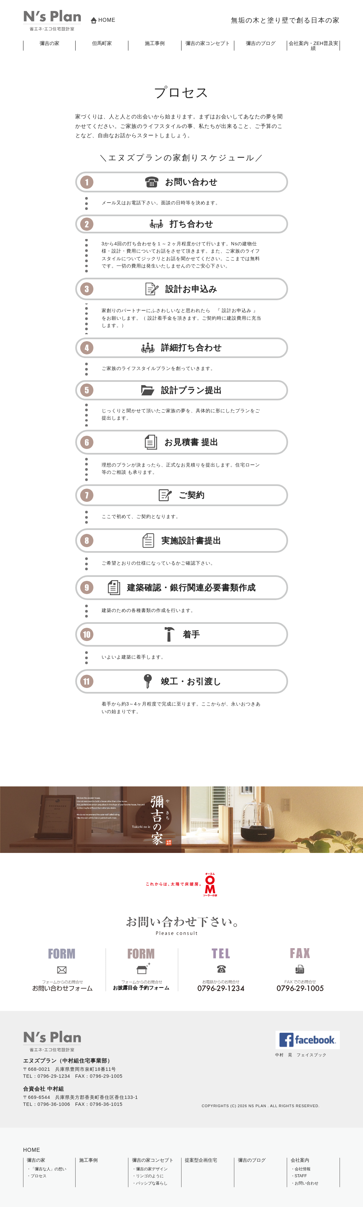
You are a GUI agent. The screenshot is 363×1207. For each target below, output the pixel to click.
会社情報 (303, 1169)
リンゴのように (150, 1176)
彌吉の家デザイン (152, 1169)
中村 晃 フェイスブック (307, 1053)
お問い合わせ (306, 1183)
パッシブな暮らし (152, 1183)
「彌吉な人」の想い (48, 1169)
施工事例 (155, 43)
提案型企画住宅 (201, 1160)
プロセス (39, 1176)
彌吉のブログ (261, 43)
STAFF (301, 1176)
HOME (103, 20)
